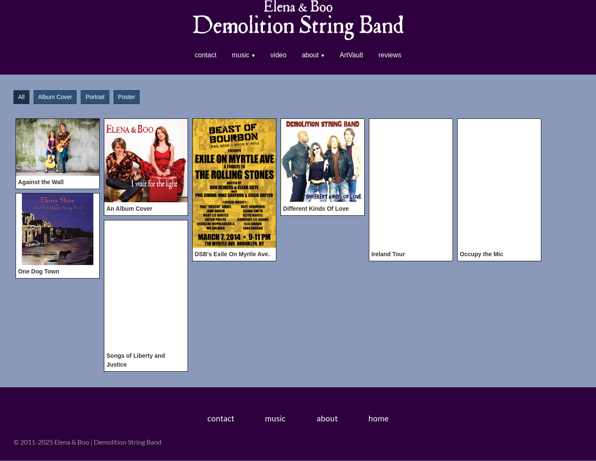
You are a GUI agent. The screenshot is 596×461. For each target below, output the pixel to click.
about (310, 55)
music (240, 55)
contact (206, 55)
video (278, 55)
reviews (390, 55)
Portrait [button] (94, 97)
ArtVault (351, 55)
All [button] (21, 97)
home (378, 419)
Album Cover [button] (55, 97)
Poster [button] (126, 97)
